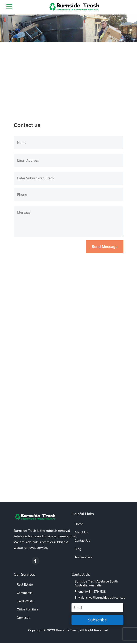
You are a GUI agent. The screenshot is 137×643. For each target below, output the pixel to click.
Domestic (23, 618)
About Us (81, 532)
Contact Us (82, 541)
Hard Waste (25, 601)
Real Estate (25, 585)
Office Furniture (27, 609)
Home (79, 524)
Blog (78, 549)
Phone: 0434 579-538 (90, 592)
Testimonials (83, 557)
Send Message (105, 247)
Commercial (25, 593)
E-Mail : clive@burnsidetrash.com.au (100, 598)
